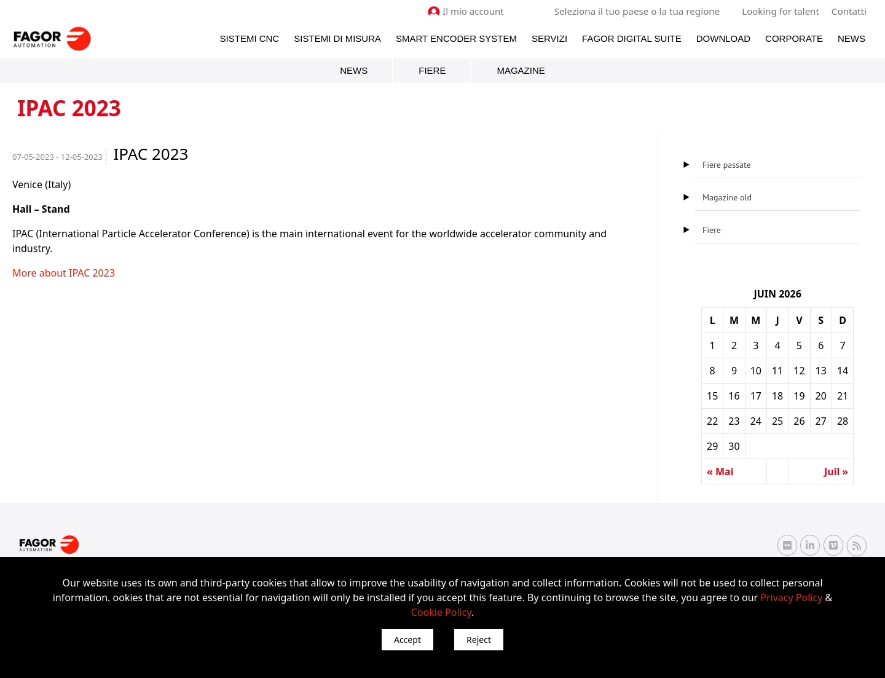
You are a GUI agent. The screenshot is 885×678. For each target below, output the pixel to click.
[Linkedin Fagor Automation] (810, 545)
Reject (478, 639)
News (851, 38)
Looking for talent (780, 11)
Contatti (849, 11)
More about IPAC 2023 (63, 273)
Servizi (549, 38)
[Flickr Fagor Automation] (787, 545)
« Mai (720, 471)
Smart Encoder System (456, 38)
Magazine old (727, 197)
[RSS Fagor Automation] (857, 545)
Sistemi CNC (250, 38)
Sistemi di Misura (337, 38)
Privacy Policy (791, 597)
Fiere (432, 70)
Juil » (836, 471)
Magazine (521, 70)
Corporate (794, 38)
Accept (407, 639)
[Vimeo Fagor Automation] (833, 545)
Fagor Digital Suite (632, 38)
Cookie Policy (441, 612)
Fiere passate (726, 164)
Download (723, 38)
